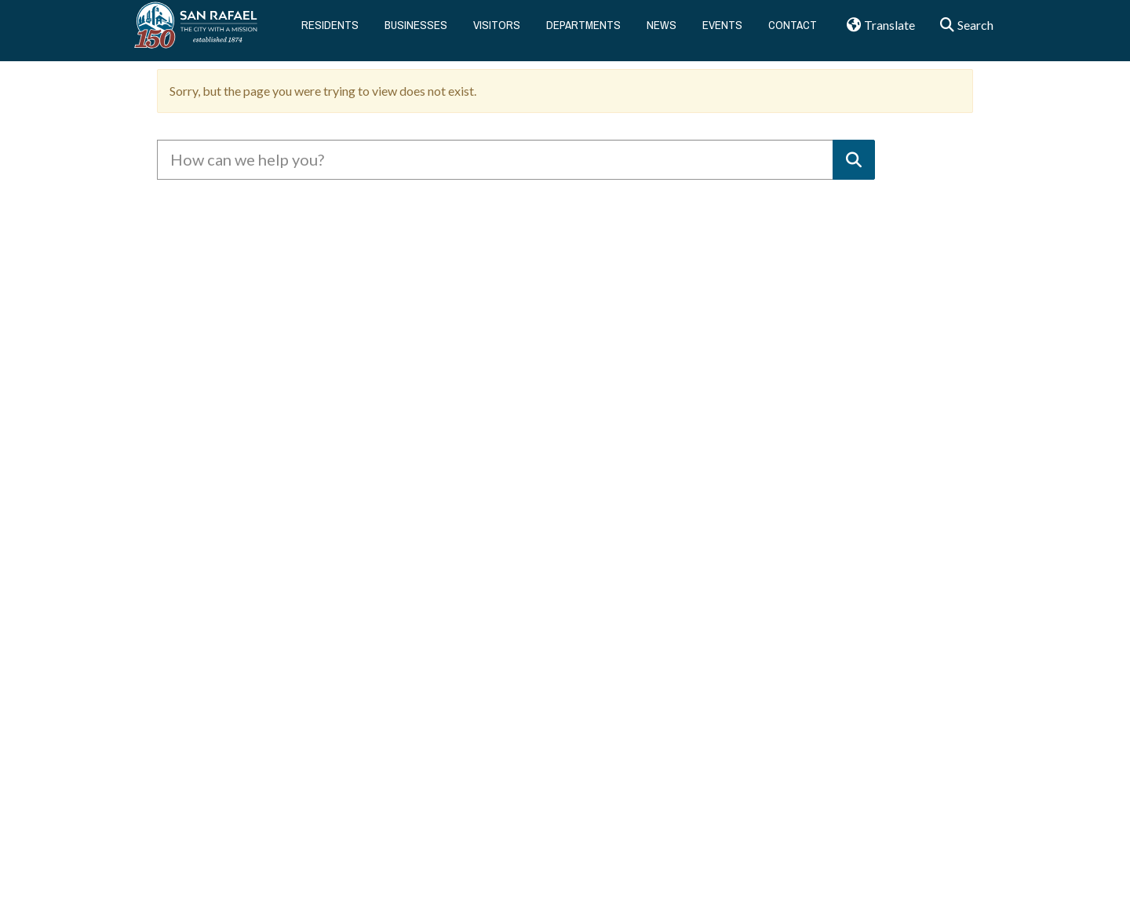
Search (961, 31)
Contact (792, 30)
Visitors (496, 30)
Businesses (416, 30)
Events (722, 30)
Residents (330, 30)
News (661, 30)
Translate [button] (875, 31)
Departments (583, 30)
